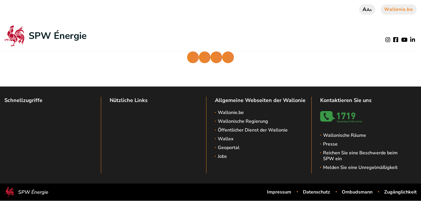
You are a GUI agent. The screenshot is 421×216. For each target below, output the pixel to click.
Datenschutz (316, 192)
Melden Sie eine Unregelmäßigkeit (360, 167)
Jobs (222, 156)
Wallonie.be (398, 9)
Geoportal (228, 148)
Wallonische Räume (344, 135)
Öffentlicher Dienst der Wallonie (253, 130)
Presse (330, 144)
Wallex (226, 139)
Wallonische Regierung (243, 121)
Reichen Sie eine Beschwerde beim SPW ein (360, 156)
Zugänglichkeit (400, 192)
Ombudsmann (357, 192)
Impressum (279, 192)
